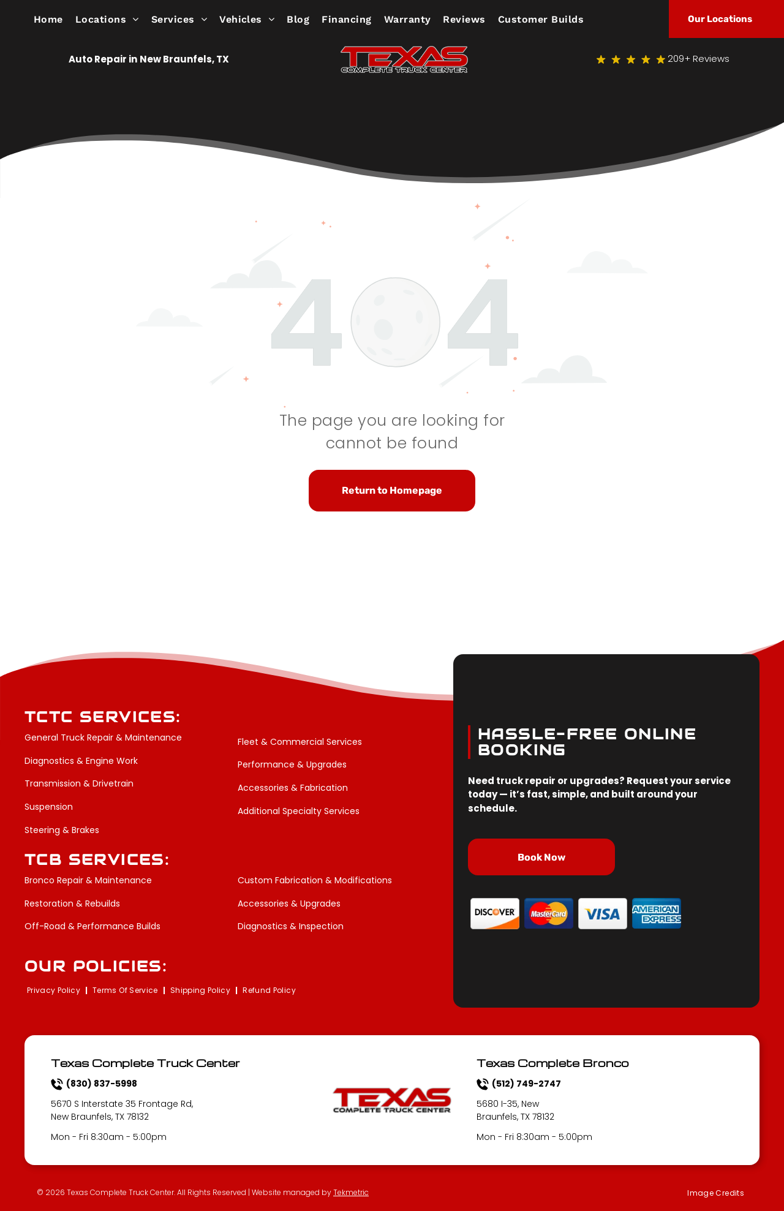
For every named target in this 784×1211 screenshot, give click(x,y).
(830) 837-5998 (101, 1083)
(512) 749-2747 (526, 1083)
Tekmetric (351, 1192)
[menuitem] (54, 19)
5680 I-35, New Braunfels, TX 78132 (515, 1110)
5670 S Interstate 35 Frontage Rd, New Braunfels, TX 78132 (122, 1110)
